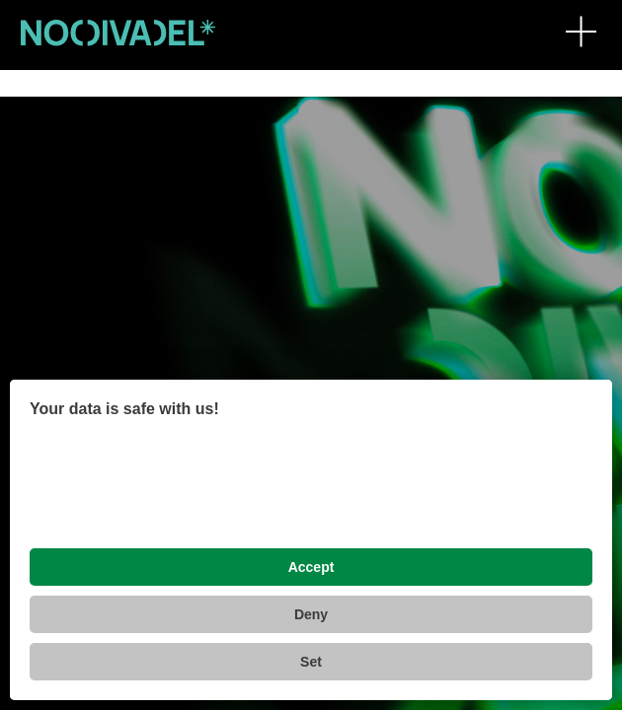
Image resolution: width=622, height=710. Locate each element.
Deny (311, 614)
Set (311, 662)
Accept (311, 567)
